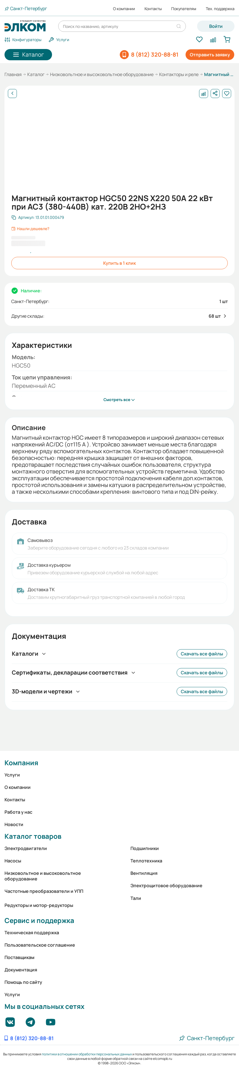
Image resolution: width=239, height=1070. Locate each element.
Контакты (153, 8)
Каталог (35, 74)
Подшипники (144, 848)
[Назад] (12, 93)
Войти (216, 26)
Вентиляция (143, 873)
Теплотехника (146, 861)
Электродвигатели (25, 848)
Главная (13, 74)
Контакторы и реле (179, 74)
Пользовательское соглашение (39, 945)
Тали (135, 898)
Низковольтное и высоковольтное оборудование (102, 74)
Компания (21, 762)
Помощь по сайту (23, 982)
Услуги (12, 775)
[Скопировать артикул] (38, 217)
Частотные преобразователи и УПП (43, 891)
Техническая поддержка (31, 932)
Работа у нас (18, 812)
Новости (13, 824)
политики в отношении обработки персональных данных (87, 1054)
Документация (20, 970)
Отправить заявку (210, 55)
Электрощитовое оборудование (166, 885)
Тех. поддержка (220, 8)
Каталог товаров (32, 836)
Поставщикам (19, 957)
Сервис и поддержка (39, 920)
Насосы (12, 861)
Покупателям (183, 8)
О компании (124, 8)
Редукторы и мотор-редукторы (38, 905)
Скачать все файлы (202, 654)
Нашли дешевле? (30, 228)
